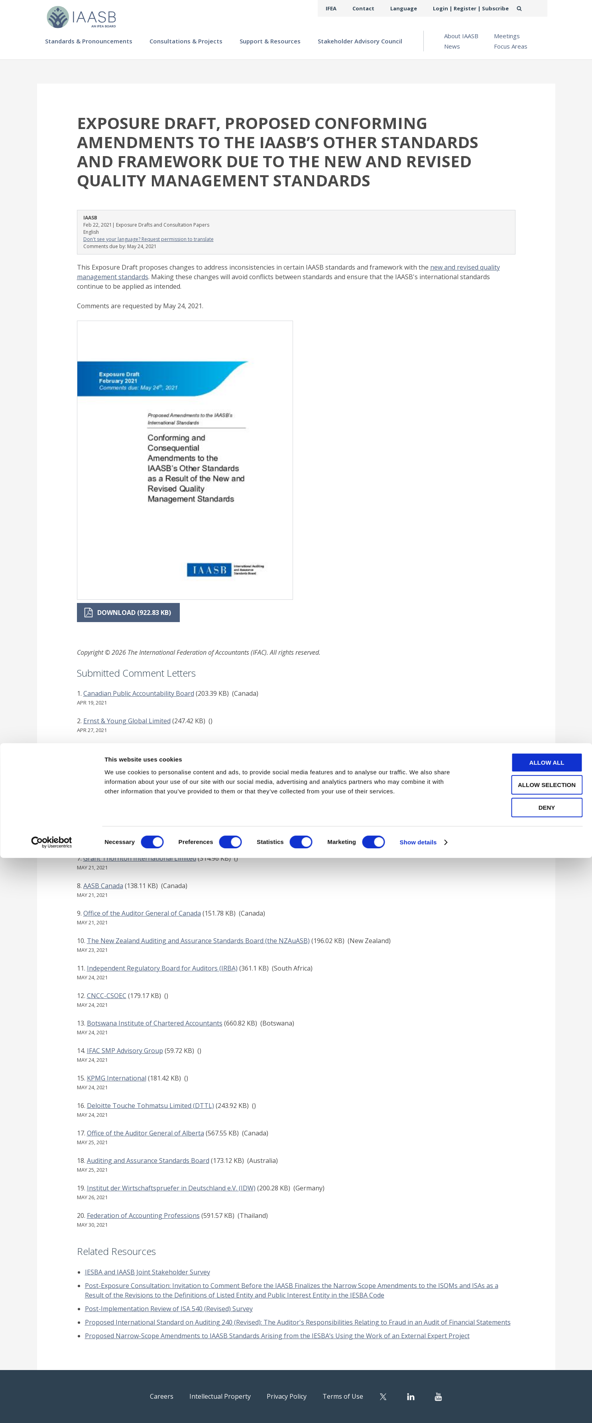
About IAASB (461, 36)
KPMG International (116, 1078)
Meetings (507, 36)
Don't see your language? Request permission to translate (148, 239)
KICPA (92, 830)
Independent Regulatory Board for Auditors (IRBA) (162, 968)
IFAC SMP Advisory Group (125, 1050)
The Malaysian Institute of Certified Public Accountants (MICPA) (178, 775)
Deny (525, 1372)
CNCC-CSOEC (106, 995)
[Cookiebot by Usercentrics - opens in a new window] (52, 1407)
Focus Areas (510, 46)
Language (413, 8)
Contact (376, 8)
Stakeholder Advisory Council (360, 41)
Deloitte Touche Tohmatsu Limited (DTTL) (150, 1105)
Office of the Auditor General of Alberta (145, 1133)
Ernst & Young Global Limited (127, 720)
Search (528, 8)
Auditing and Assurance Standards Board (148, 1160)
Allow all (525, 1327)
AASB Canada (103, 885)
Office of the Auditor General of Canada (142, 913)
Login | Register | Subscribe (475, 8)
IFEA (346, 8)
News (452, 46)
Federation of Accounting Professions (143, 1215)
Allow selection (526, 1350)
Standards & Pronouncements (88, 41)
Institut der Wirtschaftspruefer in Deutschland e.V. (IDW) (171, 1188)
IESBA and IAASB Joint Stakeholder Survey (147, 1272)
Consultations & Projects (185, 41)
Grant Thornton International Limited (139, 858)
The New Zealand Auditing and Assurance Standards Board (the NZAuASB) (198, 940)
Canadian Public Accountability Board (138, 693)
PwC (89, 748)
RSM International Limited (122, 803)
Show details (418, 1407)
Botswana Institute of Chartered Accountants (154, 1023)
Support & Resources (270, 41)
